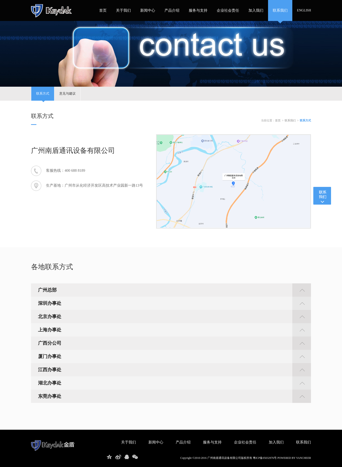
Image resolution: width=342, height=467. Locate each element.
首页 (103, 10)
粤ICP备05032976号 (265, 458)
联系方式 (42, 96)
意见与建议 (67, 93)
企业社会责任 (228, 10)
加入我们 (255, 10)
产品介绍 (171, 10)
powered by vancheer (294, 458)
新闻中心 (147, 10)
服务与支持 (198, 10)
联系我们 (280, 10)
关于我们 (123, 10)
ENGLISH (304, 10)
